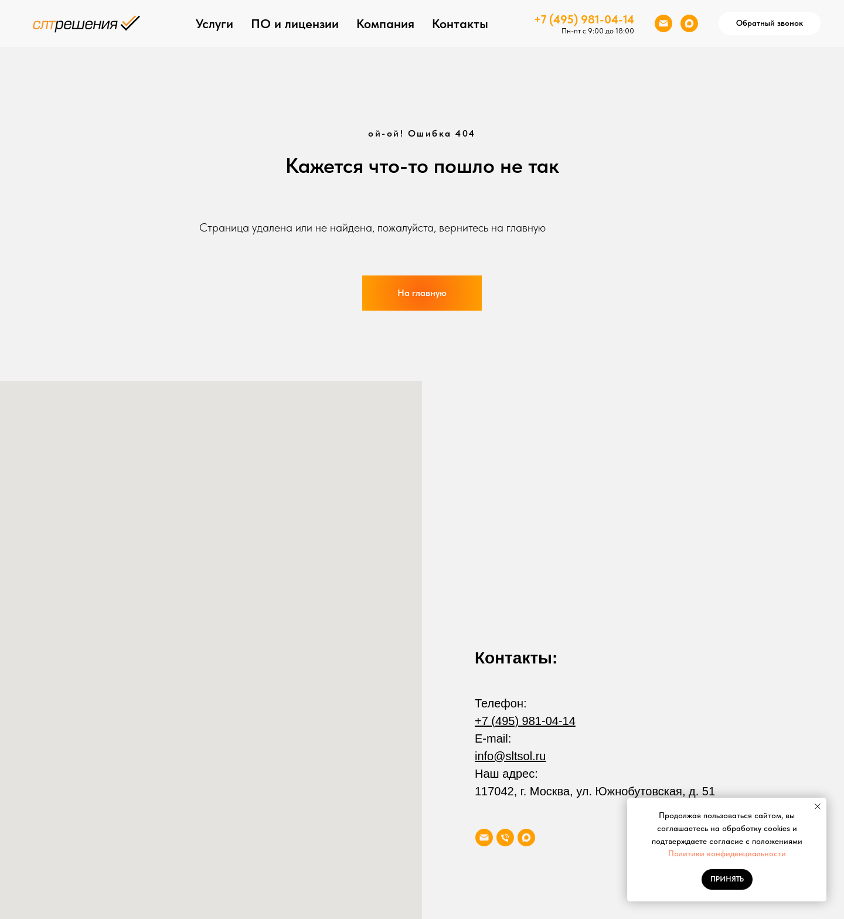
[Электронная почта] (663, 23)
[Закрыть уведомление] (817, 806)
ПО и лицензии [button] (295, 23)
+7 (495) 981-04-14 (584, 19)
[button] (770, 23)
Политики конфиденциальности (727, 853)
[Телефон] (505, 837)
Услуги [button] (214, 23)
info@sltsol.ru (510, 756)
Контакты (460, 23)
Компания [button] (385, 23)
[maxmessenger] (689, 23)
